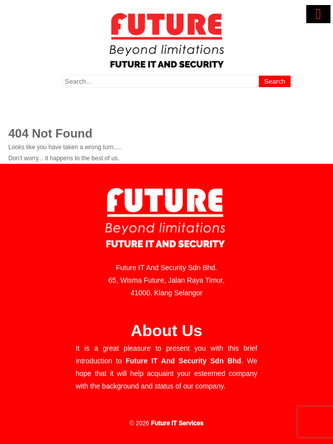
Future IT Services (177, 423)
